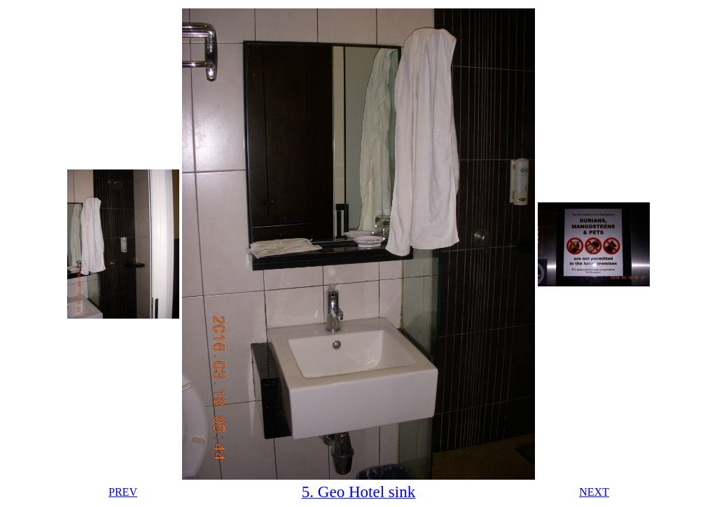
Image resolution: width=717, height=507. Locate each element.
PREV (123, 492)
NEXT (594, 492)
